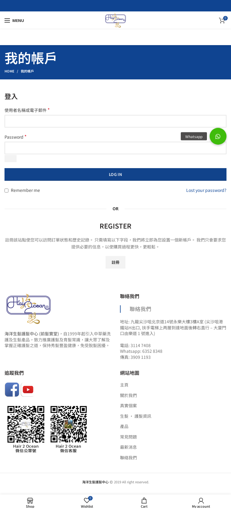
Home (9, 71)
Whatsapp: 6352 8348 (141, 351)
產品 (124, 426)
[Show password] (11, 158)
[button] (218, 136)
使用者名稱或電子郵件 (27, 110)
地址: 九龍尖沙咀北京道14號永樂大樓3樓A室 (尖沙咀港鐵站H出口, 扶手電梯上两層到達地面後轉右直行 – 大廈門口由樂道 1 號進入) (173, 327)
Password (15, 137)
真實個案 (128, 405)
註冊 (116, 262)
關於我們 (128, 395)
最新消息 (128, 447)
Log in (115, 174)
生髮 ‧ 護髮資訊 (135, 416)
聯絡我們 (140, 308)
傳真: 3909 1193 (135, 357)
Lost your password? (206, 190)
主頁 (124, 385)
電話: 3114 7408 (135, 345)
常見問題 (128, 437)
